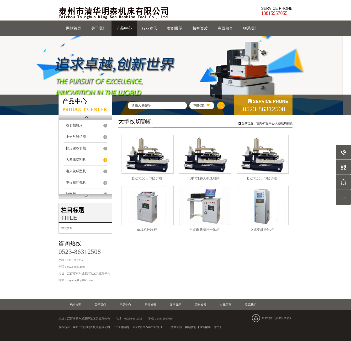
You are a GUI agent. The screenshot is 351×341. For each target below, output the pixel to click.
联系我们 (250, 28)
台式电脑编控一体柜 (204, 230)
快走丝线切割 (76, 148)
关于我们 (98, 28)
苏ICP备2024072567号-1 (147, 327)
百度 (279, 318)
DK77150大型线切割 (262, 178)
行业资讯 (149, 28)
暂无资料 (67, 228)
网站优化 (191, 327)
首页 (259, 123)
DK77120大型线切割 (204, 178)
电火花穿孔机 (76, 182)
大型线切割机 (76, 159)
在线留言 (225, 28)
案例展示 (174, 28)
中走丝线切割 (76, 137)
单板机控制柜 (147, 230)
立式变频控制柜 (262, 230)
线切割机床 (74, 125)
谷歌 (287, 318)
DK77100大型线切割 (147, 178)
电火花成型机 (76, 171)
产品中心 (124, 28)
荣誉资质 (200, 28)
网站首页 (73, 28)
